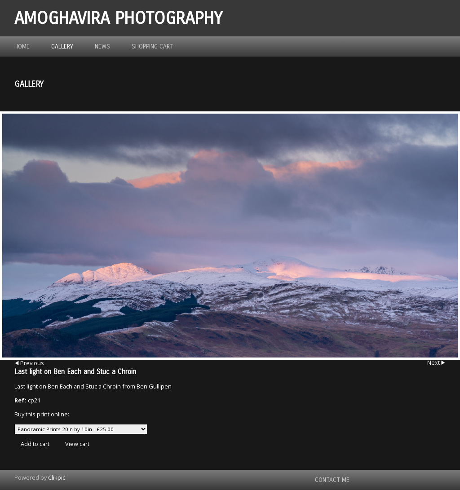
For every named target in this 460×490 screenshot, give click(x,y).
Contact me (332, 480)
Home (22, 46)
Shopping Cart (152, 46)
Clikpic (56, 477)
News (102, 46)
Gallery (62, 46)
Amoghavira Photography (118, 18)
